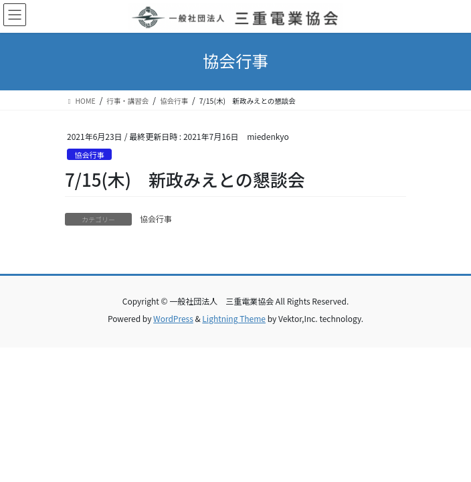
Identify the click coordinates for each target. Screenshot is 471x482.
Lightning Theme (234, 318)
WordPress (173, 318)
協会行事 (89, 154)
